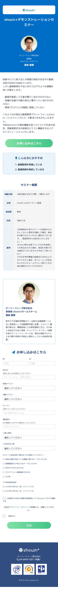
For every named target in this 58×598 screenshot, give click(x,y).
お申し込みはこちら (29, 143)
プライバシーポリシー (19, 507)
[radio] (29, 459)
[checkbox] (29, 468)
